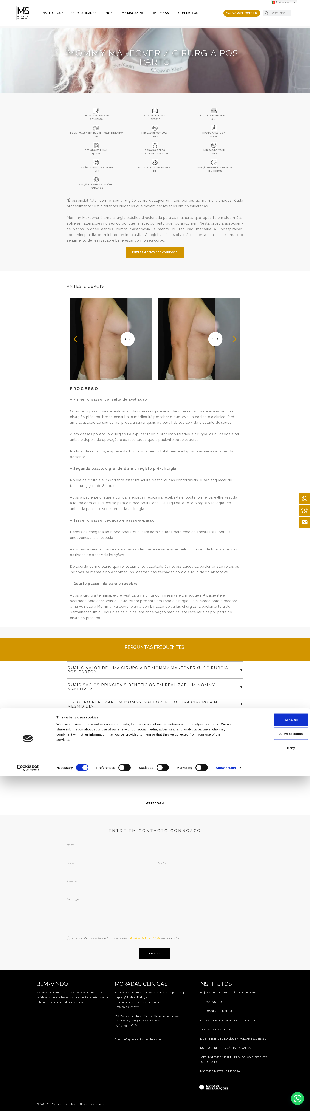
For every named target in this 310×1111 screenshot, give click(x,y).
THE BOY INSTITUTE (212, 1001)
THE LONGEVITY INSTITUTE (217, 1011)
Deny (274, 1083)
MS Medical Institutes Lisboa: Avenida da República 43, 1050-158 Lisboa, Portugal (150, 995)
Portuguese (281, 2)
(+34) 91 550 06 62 (126, 1025)
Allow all (274, 1054)
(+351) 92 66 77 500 (127, 1006)
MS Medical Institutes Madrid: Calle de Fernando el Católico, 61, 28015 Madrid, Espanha (148, 1018)
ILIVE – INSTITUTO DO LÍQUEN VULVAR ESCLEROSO (232, 1038)
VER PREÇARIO (155, 803)
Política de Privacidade (145, 938)
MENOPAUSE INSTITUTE (215, 1029)
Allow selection (274, 1069)
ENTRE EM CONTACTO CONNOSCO (155, 252)
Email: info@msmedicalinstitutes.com (139, 1039)
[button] (75, 339)
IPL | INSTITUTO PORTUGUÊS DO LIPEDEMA (227, 992)
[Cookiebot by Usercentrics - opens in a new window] (28, 1102)
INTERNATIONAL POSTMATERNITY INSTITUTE (228, 1020)
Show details (226, 1102)
